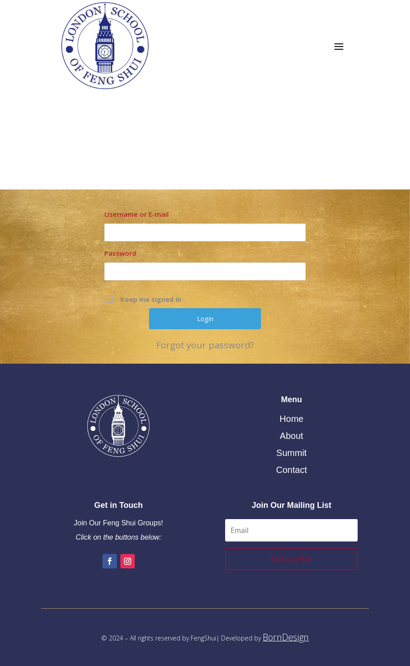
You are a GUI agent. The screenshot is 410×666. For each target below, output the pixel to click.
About (291, 436)
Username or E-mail (136, 214)
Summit (291, 453)
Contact (291, 470)
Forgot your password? (205, 345)
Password (120, 253)
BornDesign (286, 637)
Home (291, 419)
